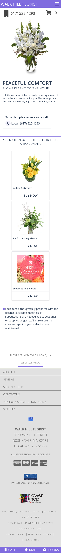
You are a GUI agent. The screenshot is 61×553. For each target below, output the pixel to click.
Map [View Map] (30, 550)
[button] (51, 13)
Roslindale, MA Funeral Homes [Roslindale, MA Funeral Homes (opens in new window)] (21, 511)
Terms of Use (30, 539)
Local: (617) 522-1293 (30, 446)
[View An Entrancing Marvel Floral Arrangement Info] (30, 218)
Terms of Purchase (40, 534)
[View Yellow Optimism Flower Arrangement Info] (30, 168)
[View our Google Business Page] (30, 421)
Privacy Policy (16, 534)
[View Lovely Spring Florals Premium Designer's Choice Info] (30, 269)
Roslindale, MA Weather (23, 522)
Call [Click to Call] (10, 550)
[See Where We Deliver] (30, 362)
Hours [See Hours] (51, 550)
